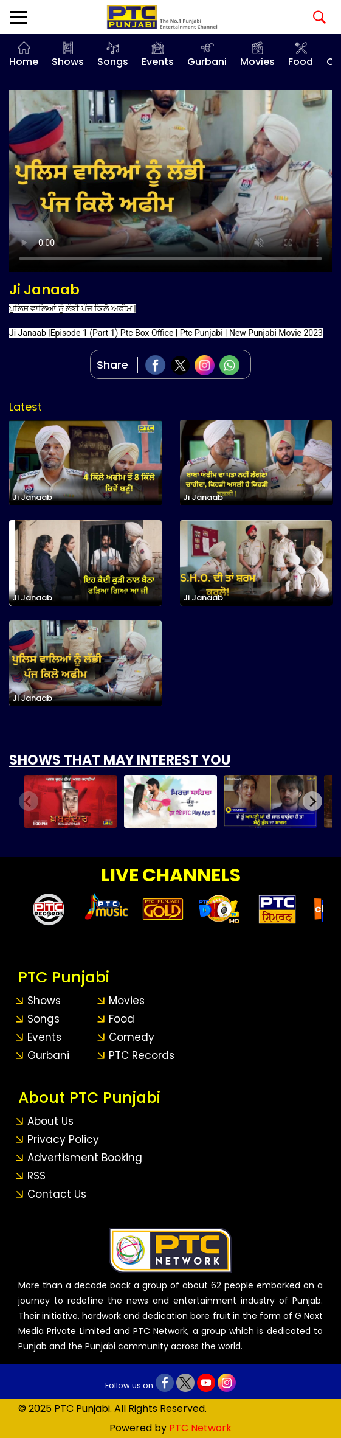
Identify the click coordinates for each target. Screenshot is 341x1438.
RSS (36, 1176)
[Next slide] (312, 801)
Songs (112, 62)
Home (23, 62)
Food (300, 62)
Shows (68, 62)
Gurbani (207, 62)
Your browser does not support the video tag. (170, 181)
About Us (50, 1121)
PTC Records (141, 1055)
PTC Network (200, 1428)
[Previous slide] (28, 801)
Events (158, 62)
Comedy (131, 1037)
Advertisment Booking (84, 1157)
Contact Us (56, 1194)
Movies (257, 62)
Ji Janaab (32, 497)
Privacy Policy (63, 1139)
